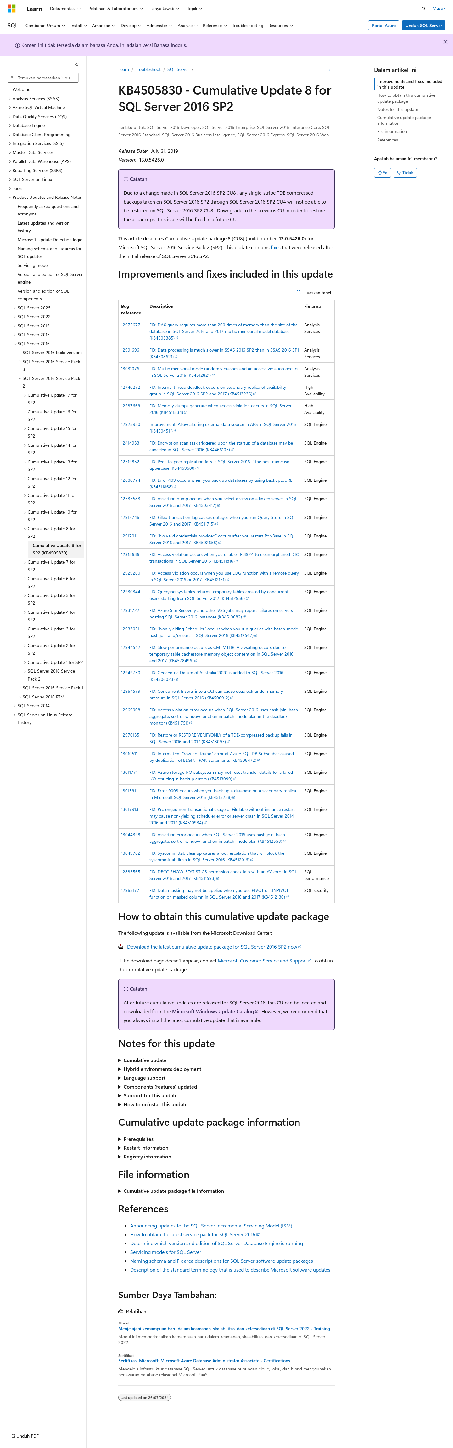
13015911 (129, 791)
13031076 (130, 368)
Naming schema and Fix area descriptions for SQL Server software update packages (221, 1260)
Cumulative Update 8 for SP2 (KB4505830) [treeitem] (57, 549)
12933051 (130, 629)
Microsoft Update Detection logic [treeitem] (50, 240)
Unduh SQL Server (423, 25)
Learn (123, 69)
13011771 (129, 772)
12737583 (130, 499)
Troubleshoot (148, 69)
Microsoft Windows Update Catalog (213, 1011)
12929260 (130, 573)
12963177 (130, 890)
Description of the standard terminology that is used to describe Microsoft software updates (230, 1269)
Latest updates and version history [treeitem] (44, 227)
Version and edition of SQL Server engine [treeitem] (50, 278)
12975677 (130, 325)
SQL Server (178, 69)
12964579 (130, 691)
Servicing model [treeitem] (33, 265)
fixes (276, 247)
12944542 (130, 647)
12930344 (130, 592)
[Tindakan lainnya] (329, 70)
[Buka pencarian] (423, 8)
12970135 (130, 735)
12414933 (130, 443)
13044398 (130, 834)
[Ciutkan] (77, 64)
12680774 (130, 480)
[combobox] (43, 78)
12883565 (130, 872)
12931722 (130, 610)
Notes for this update (397, 109)
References (387, 140)
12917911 (129, 536)
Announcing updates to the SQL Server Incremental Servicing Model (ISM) (211, 1225)
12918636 (130, 554)
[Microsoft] (12, 8)
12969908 (130, 710)
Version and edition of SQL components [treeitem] (43, 295)
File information (392, 131)
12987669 (130, 406)
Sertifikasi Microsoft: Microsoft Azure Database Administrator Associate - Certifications (204, 1361)
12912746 (130, 517)
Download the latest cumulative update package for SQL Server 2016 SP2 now (212, 946)
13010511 (129, 753)
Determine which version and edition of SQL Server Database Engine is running (216, 1243)
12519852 (130, 461)
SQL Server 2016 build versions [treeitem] (52, 352)
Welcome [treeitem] (21, 89)
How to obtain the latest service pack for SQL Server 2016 (192, 1234)
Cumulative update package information (404, 120)
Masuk (439, 8)
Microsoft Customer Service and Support (262, 960)
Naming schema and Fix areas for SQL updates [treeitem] (49, 252)
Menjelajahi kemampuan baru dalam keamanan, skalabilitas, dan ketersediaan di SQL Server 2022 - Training (224, 1328)
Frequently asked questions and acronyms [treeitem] (48, 210)
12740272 (130, 387)
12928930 (130, 424)
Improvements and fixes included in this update (409, 84)
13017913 (129, 809)
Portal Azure (384, 25)
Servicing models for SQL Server (165, 1252)
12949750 (130, 672)
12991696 (130, 350)
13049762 (130, 853)
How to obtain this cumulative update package (406, 98)
